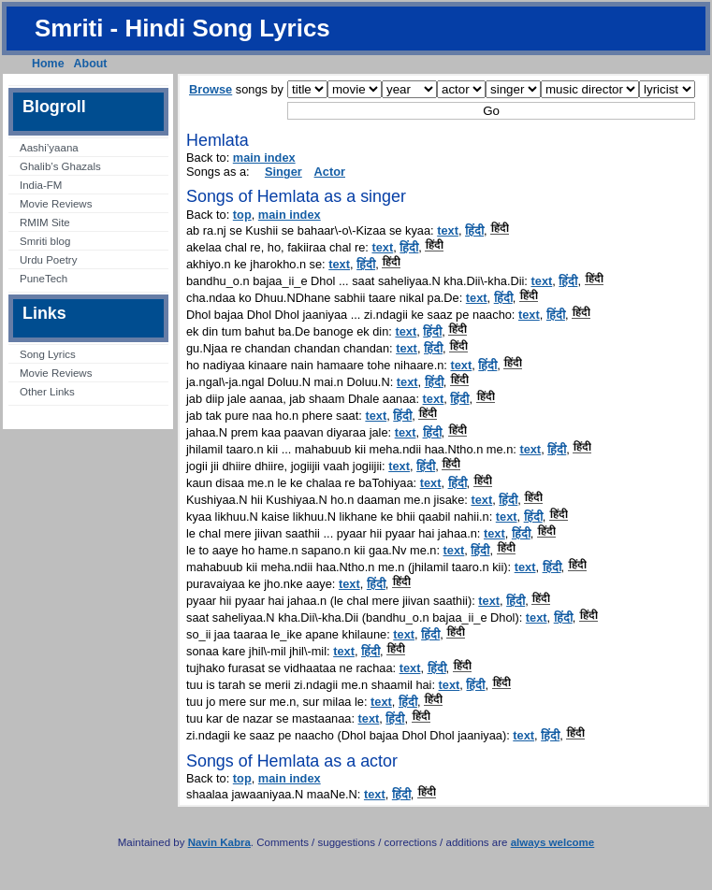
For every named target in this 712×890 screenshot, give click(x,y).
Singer (283, 172)
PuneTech (43, 278)
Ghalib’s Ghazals (60, 166)
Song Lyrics (48, 354)
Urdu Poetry (48, 260)
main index (264, 158)
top (242, 215)
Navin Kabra (219, 842)
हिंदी (474, 230)
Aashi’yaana (49, 147)
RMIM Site (45, 222)
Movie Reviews (56, 203)
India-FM (41, 185)
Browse (210, 89)
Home (48, 63)
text (447, 230)
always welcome (553, 842)
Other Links (47, 391)
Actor (329, 172)
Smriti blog (45, 241)
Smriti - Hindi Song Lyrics (182, 28)
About (91, 63)
